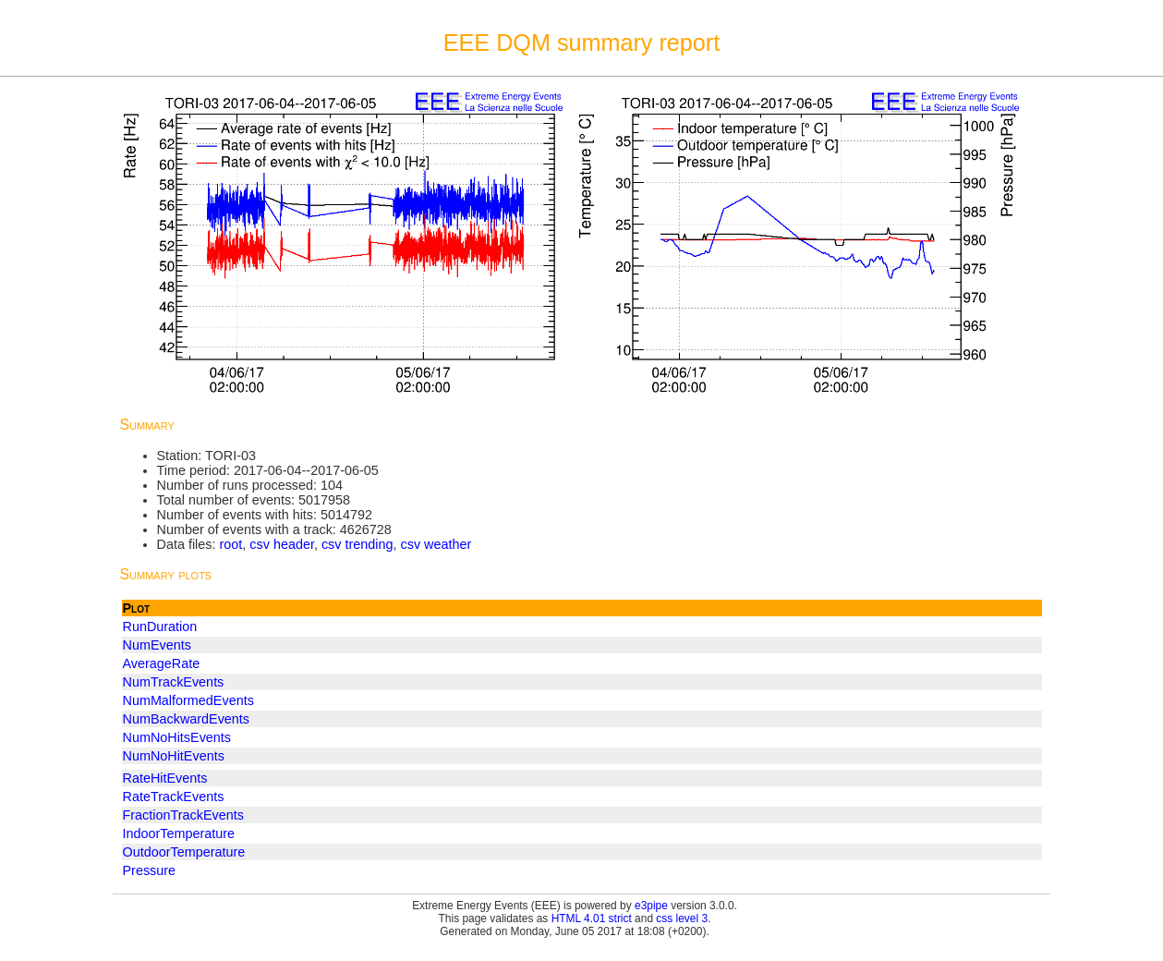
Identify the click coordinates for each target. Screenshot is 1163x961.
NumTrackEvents (173, 682)
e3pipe (651, 905)
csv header (281, 544)
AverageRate (161, 663)
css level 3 (682, 918)
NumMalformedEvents (188, 700)
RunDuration (160, 626)
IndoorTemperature (179, 833)
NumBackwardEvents (186, 719)
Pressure (149, 870)
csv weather (436, 544)
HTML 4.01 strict (591, 918)
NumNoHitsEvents (177, 737)
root (230, 544)
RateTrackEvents (173, 796)
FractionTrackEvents (183, 815)
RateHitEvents (165, 778)
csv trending (357, 544)
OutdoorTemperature (184, 852)
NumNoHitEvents (173, 755)
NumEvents (157, 645)
